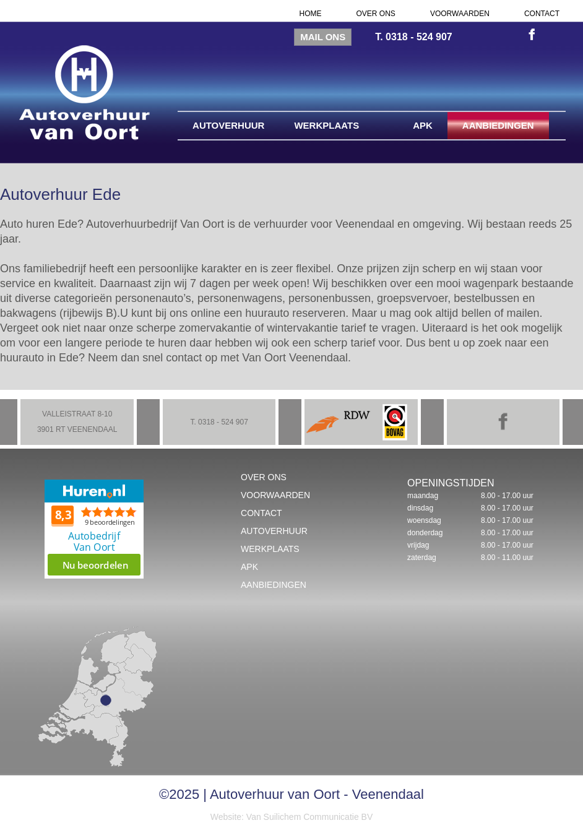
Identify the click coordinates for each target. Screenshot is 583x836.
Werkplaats (326, 125)
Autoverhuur (228, 125)
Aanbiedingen (498, 125)
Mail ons (322, 37)
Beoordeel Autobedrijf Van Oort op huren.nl (94, 529)
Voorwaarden (460, 13)
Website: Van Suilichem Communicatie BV (291, 817)
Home (311, 13)
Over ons (375, 13)
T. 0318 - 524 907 (413, 37)
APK (423, 125)
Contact (541, 13)
